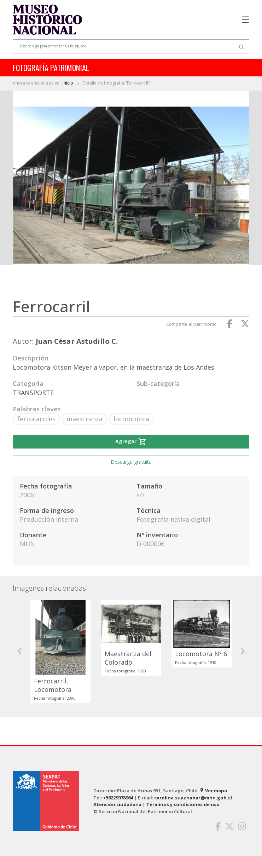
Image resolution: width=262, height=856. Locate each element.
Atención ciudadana (117, 804)
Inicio (68, 83)
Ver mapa (213, 790)
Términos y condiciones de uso (183, 804)
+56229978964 (118, 797)
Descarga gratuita (131, 461)
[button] (19, 651)
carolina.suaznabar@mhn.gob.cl (193, 797)
